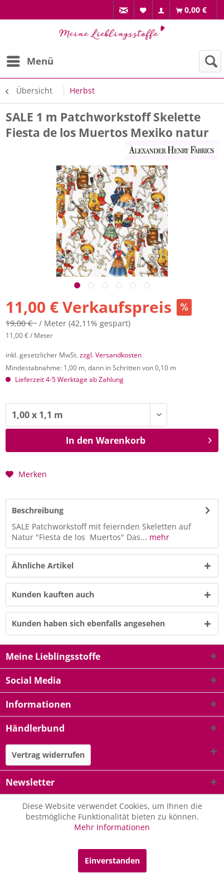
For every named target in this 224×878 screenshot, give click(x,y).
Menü (30, 59)
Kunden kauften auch (53, 594)
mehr (158, 537)
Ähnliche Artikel (43, 565)
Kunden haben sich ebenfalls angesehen (88, 623)
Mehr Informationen (112, 827)
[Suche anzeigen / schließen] (210, 61)
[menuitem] (123, 10)
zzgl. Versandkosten (111, 355)
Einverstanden (112, 860)
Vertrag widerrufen (48, 754)
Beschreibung (38, 510)
